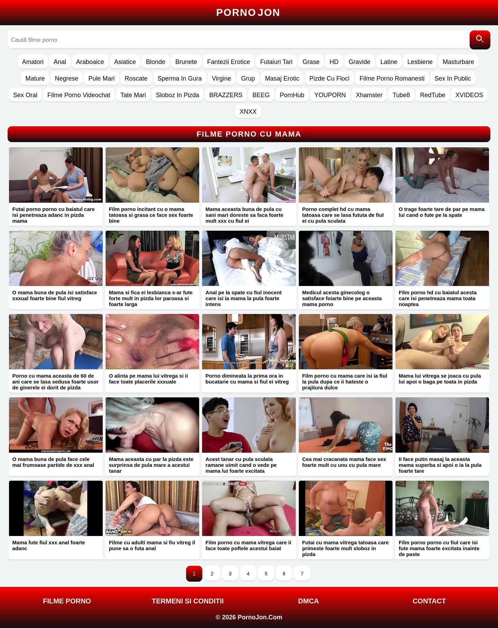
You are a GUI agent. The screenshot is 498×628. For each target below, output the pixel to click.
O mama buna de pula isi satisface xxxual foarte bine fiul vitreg (54, 295)
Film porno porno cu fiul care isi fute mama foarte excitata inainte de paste (439, 548)
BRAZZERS (225, 95)
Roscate (136, 78)
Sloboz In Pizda (177, 95)
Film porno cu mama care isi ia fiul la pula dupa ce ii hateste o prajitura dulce (344, 381)
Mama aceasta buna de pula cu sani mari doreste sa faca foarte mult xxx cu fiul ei (244, 215)
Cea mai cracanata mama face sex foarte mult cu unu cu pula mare (344, 462)
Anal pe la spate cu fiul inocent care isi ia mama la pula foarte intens (243, 298)
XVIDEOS (469, 95)
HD (334, 61)
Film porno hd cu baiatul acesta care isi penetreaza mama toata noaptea (438, 298)
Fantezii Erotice (228, 61)
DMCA (308, 601)
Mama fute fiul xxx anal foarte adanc (48, 545)
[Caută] (480, 39)
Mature (35, 78)
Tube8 (401, 95)
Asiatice (125, 61)
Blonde (155, 61)
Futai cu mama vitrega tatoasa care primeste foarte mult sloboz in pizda (345, 548)
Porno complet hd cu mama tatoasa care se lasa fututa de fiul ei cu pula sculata (343, 215)
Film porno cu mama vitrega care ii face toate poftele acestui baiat (248, 545)
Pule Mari (101, 78)
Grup (248, 78)
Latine (388, 61)
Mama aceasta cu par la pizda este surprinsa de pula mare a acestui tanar (151, 465)
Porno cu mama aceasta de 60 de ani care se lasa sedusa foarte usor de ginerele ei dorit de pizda (55, 381)
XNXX (248, 111)
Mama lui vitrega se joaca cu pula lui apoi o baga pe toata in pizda (440, 379)
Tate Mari (133, 95)
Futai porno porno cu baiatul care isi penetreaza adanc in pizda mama (53, 215)
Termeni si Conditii (188, 601)
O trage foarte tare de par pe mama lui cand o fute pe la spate (442, 212)
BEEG (261, 95)
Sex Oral (25, 95)
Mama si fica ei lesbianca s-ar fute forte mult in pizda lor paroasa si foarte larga (151, 298)
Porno (248, 12)
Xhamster (369, 95)
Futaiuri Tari (276, 61)
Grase (311, 61)
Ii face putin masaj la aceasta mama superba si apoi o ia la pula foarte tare (440, 465)
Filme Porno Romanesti (391, 78)
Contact (429, 601)
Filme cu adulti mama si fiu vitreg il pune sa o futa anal (152, 545)
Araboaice (90, 61)
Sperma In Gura (180, 78)
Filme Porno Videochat (78, 95)
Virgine (221, 78)
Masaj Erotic (282, 78)
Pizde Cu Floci (329, 78)
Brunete (186, 61)
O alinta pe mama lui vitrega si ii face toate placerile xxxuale (148, 379)
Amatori (33, 61)
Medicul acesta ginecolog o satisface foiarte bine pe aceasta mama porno (342, 298)
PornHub (292, 95)
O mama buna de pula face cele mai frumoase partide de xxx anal (53, 462)
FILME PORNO (67, 601)
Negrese (66, 78)
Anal (60, 61)
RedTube (432, 95)
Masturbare (458, 61)
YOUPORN (330, 95)
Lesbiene (420, 61)
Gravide (359, 61)
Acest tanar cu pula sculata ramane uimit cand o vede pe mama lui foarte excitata (241, 465)
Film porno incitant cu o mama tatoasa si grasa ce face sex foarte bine (151, 215)
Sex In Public (453, 78)
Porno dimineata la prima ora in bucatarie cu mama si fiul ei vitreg (247, 379)
